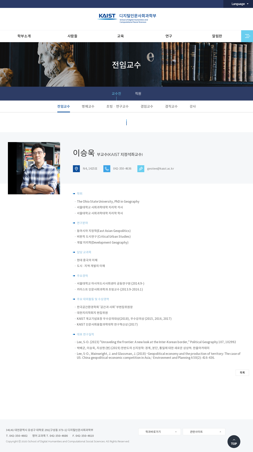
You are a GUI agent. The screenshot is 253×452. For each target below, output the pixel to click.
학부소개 (24, 36)
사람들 (72, 36)
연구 (168, 36)
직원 (138, 94)
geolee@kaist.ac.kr (160, 168)
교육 (120, 36)
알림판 (217, 36)
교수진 (116, 94)
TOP (234, 443)
